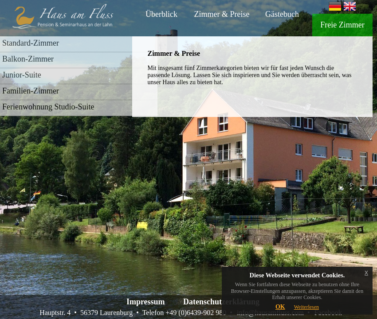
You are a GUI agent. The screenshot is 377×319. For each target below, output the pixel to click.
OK (280, 306)
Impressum (145, 301)
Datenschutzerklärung (221, 301)
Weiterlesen (306, 307)
